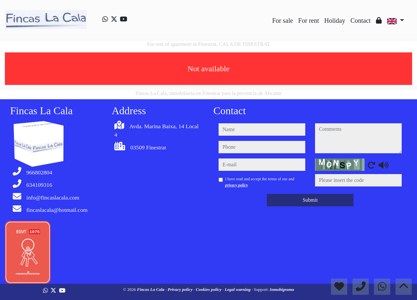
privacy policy (236, 185)
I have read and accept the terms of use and (259, 182)
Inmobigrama (282, 289)
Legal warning (238, 289)
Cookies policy (209, 289)
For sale (282, 20)
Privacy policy (181, 289)
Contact (361, 20)
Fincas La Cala (151, 289)
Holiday (334, 20)
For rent (308, 20)
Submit (310, 200)
